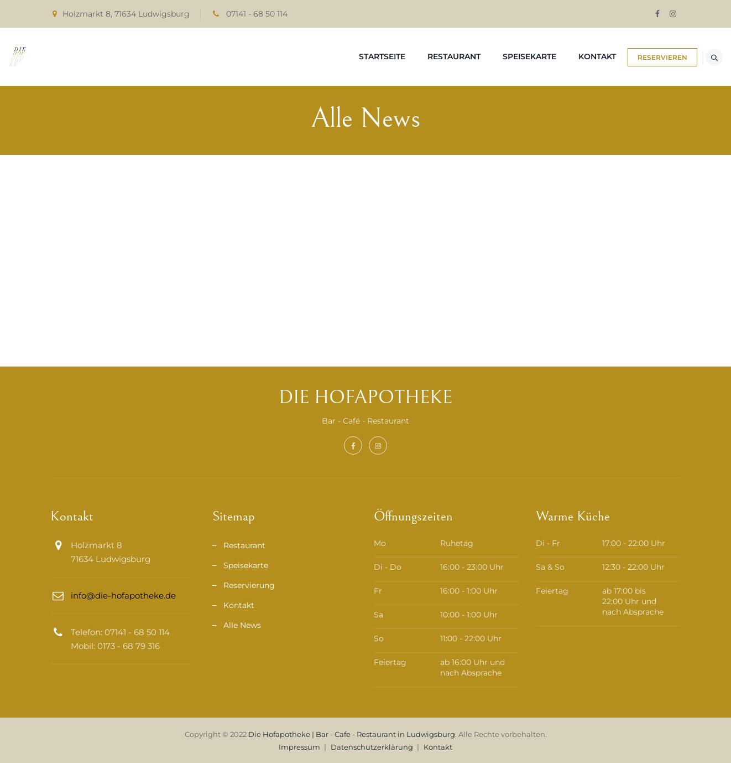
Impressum (299, 747)
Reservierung (249, 585)
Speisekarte (492, 56)
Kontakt (559, 56)
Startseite (344, 56)
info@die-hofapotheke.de (123, 595)
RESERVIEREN (637, 57)
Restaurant (416, 56)
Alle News (242, 625)
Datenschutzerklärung (372, 747)
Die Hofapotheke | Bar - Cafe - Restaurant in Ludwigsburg (351, 734)
